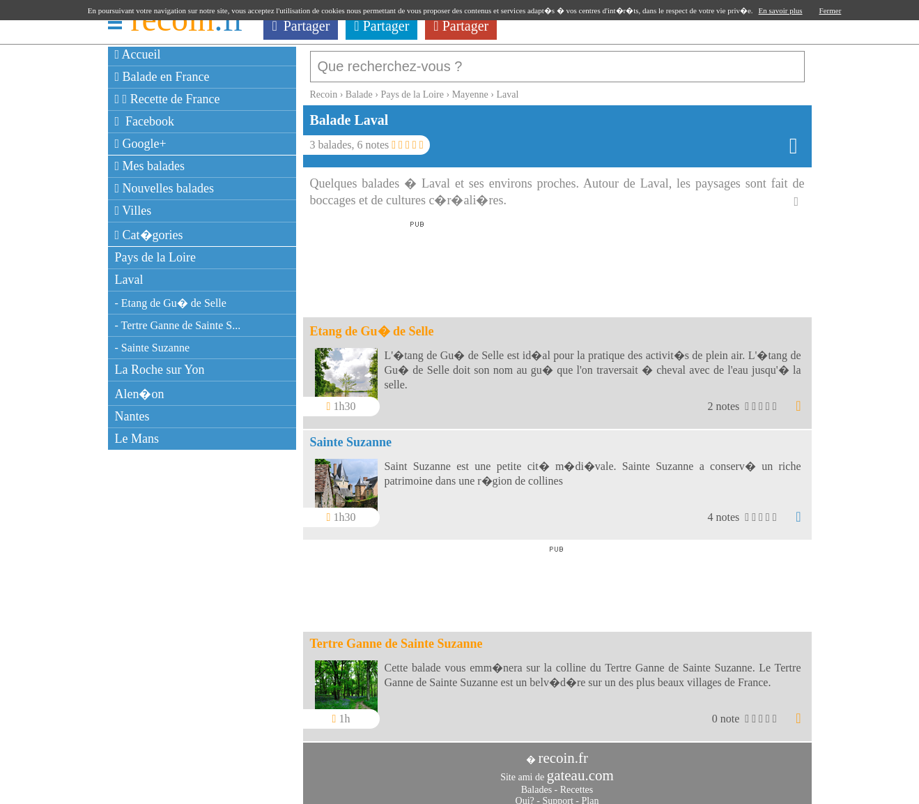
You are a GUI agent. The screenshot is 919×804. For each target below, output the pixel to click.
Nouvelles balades (165, 188)
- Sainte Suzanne (152, 348)
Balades (536, 783)
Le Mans (137, 439)
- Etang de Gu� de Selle (170, 303)
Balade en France (162, 77)
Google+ (141, 144)
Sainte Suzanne (351, 435)
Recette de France (167, 99)
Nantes (132, 416)
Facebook (145, 121)
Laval (129, 280)
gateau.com (580, 768)
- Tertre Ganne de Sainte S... (178, 325)
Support (557, 794)
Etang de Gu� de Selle (372, 324)
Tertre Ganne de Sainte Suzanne (396, 637)
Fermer (830, 10)
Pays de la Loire (155, 257)
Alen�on (139, 394)
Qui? (525, 794)
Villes (133, 211)
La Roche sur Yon (160, 370)
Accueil (138, 54)
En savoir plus (781, 10)
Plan (590, 794)
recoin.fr (563, 751)
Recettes (576, 783)
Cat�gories (149, 235)
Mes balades (150, 166)
